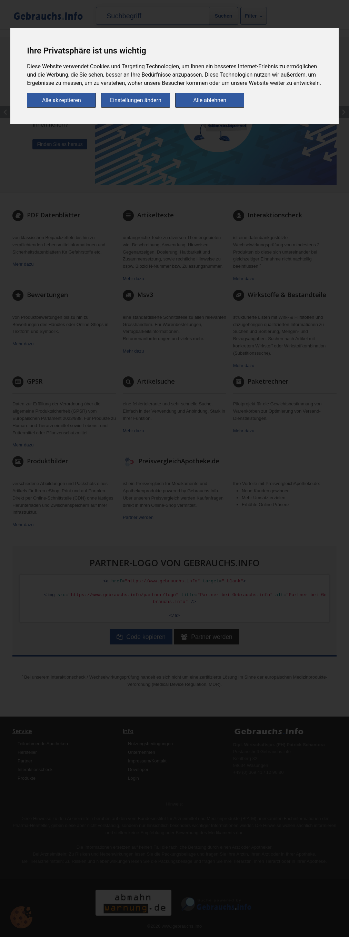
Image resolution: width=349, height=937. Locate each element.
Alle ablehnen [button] (210, 100)
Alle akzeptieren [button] (61, 100)
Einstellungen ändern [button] (135, 100)
